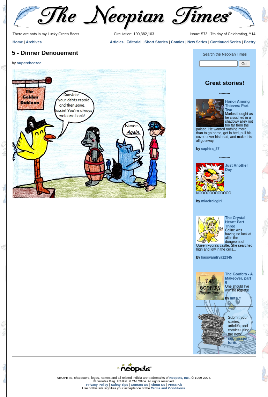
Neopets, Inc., (180, 378)
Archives (34, 42)
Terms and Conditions (168, 388)
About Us (158, 385)
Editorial (134, 42)
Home (18, 42)
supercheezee (29, 63)
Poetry (249, 42)
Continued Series (225, 42)
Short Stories (156, 42)
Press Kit (175, 385)
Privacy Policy (97, 385)
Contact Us (139, 385)
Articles (117, 42)
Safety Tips (119, 385)
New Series (197, 42)
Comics (178, 42)
